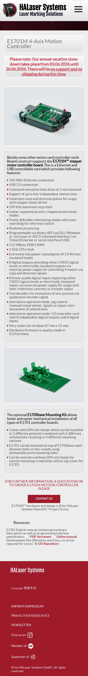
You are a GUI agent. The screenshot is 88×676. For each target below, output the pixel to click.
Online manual (66, 536)
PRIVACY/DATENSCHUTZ (30, 615)
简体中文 (30, 588)
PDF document (40, 536)
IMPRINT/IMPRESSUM (27, 606)
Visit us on (22, 635)
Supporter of (23, 657)
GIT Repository (48, 543)
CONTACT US (44, 498)
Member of (22, 646)
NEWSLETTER (21, 625)
